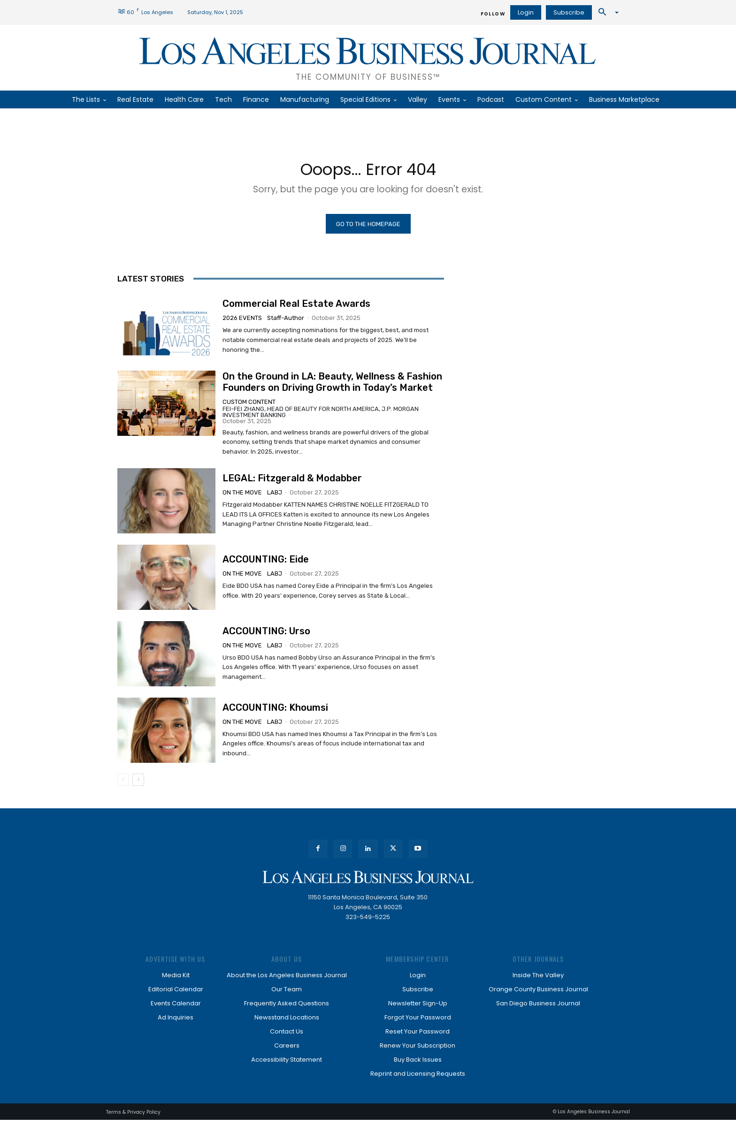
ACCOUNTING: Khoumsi (275, 725)
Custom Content (249, 408)
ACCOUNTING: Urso (266, 646)
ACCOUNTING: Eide (265, 571)
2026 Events (242, 323)
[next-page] (138, 800)
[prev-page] (123, 800)
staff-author (285, 323)
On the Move (242, 501)
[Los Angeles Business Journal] (368, 57)
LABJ (274, 500)
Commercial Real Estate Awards (296, 308)
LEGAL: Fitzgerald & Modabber (292, 486)
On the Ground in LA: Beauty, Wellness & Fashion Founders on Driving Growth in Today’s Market (332, 388)
